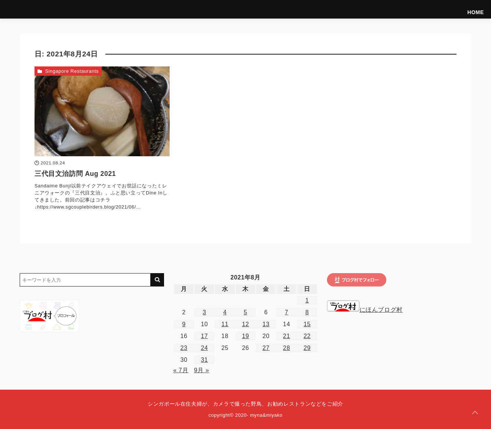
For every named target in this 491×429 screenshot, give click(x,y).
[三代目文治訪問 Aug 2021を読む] (102, 111)
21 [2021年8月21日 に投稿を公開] (286, 336)
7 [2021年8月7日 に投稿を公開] (286, 312)
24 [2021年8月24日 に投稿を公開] (204, 348)
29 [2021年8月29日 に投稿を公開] (307, 348)
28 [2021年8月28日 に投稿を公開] (286, 348)
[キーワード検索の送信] (157, 279)
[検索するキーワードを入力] (85, 279)
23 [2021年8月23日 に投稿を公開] (183, 348)
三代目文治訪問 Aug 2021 (75, 173)
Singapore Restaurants (72, 71)
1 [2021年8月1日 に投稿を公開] (307, 300)
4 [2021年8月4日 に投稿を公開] (225, 312)
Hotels (426, 9)
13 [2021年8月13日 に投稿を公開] (265, 324)
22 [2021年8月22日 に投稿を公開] (307, 336)
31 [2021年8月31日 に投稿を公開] (204, 360)
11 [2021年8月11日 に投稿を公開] (225, 324)
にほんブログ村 (365, 310)
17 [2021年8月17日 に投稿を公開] (204, 336)
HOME (304, 9)
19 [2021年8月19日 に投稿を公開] (245, 336)
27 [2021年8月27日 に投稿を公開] (265, 348)
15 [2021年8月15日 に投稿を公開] (307, 324)
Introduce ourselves (343, 9)
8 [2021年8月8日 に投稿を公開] (307, 312)
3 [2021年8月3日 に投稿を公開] (204, 312)
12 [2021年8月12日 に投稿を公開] (245, 324)
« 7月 (181, 370)
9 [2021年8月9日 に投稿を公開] (184, 324)
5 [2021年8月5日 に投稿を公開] (246, 312)
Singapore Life (458, 9)
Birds (380, 9)
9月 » (201, 370)
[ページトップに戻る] (475, 413)
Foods (403, 9)
